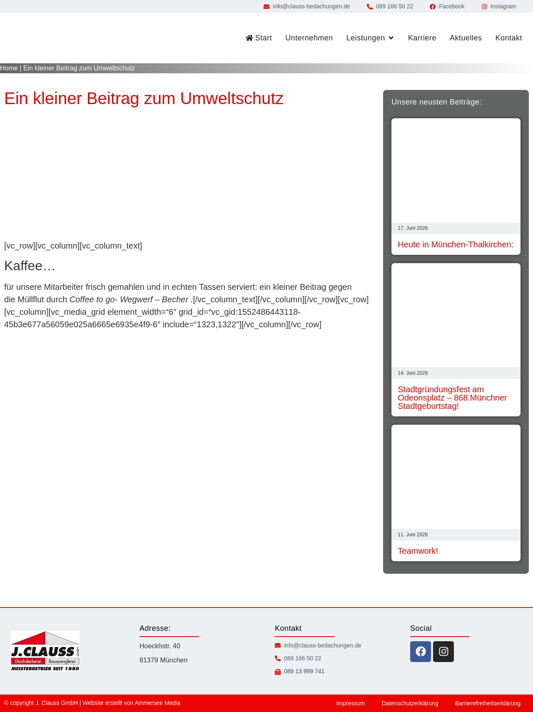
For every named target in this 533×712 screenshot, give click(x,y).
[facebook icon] (420, 651)
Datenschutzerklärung (410, 703)
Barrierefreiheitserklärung (488, 703)
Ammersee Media (157, 703)
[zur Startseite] (39, 38)
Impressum (350, 703)
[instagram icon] (443, 651)
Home (9, 68)
